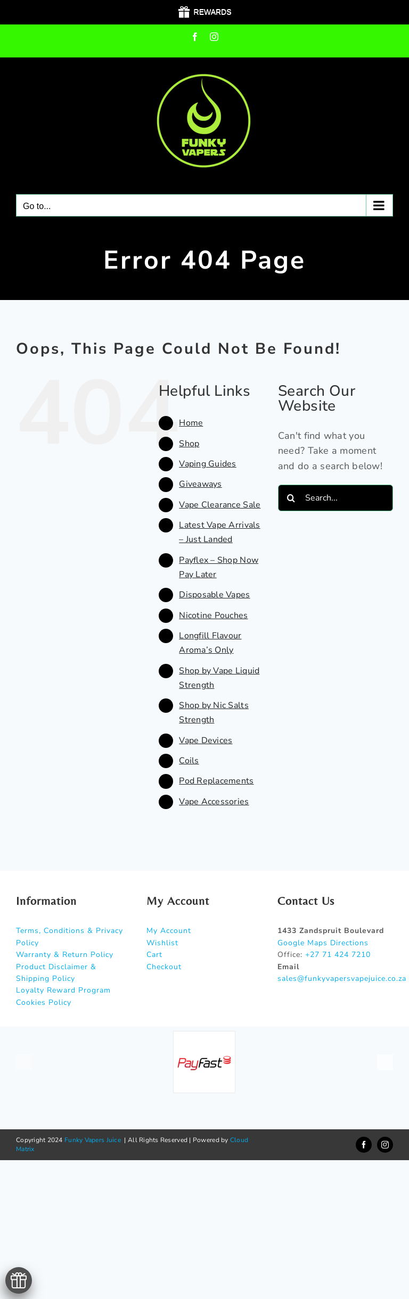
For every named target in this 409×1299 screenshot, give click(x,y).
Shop (189, 443)
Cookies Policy (43, 1002)
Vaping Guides (207, 464)
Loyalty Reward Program (63, 990)
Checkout (164, 967)
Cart (154, 955)
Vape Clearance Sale (219, 505)
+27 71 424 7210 (338, 955)
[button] (24, 1062)
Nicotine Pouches (213, 615)
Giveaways (200, 484)
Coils (189, 761)
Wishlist (162, 943)
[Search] (291, 498)
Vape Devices (205, 740)
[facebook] (364, 1145)
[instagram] (385, 1145)
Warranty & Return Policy (64, 955)
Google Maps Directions (323, 943)
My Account (168, 931)
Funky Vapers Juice (92, 1140)
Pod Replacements (216, 781)
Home (191, 423)
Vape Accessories (214, 801)
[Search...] (335, 498)
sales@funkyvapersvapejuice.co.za (341, 978)
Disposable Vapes (214, 595)
